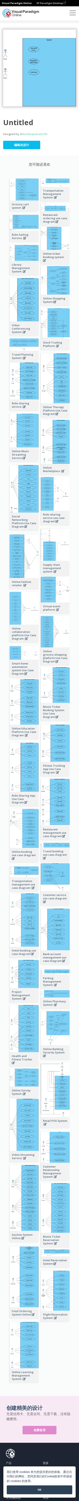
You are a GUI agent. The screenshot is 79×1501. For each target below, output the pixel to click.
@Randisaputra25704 (33, 134)
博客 (46, 1498)
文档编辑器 (13, 1498)
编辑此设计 (21, 145)
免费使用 (39, 1430)
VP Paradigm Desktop (51, 3)
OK (39, 1489)
